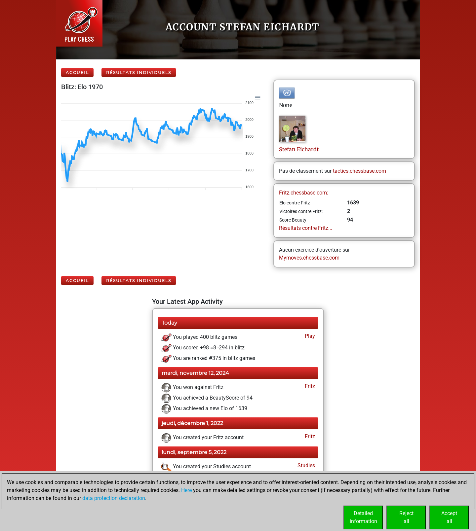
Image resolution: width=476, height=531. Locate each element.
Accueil (77, 72)
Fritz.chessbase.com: (303, 193)
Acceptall (449, 517)
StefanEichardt (299, 149)
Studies (305, 465)
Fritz (309, 386)
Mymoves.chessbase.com (309, 258)
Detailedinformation (363, 517)
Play (309, 336)
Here (186, 490)
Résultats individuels (138, 72)
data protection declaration (113, 498)
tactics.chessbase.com (359, 171)
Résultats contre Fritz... (305, 228)
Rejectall (406, 517)
